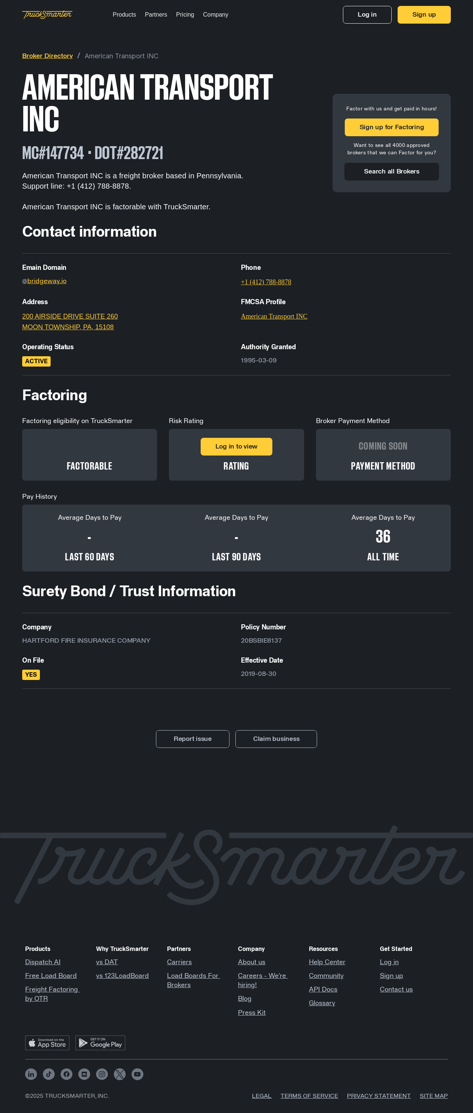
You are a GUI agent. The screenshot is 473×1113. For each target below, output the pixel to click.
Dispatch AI (43, 962)
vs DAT (107, 962)
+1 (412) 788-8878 (266, 282)
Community (326, 976)
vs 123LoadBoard (122, 976)
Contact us (396, 989)
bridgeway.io (47, 281)
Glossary (322, 1003)
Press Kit (252, 1013)
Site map (434, 1096)
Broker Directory (47, 56)
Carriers (179, 962)
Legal (262, 1096)
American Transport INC (122, 56)
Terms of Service (309, 1096)
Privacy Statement (379, 1096)
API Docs (323, 989)
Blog (245, 999)
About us (251, 962)
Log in (389, 962)
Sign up (391, 976)
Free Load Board (51, 976)
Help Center (327, 962)
